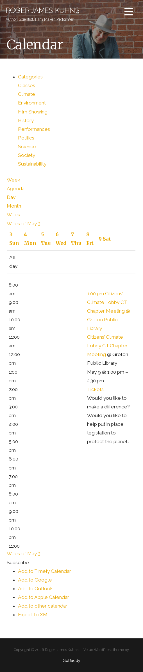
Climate (26, 94)
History (26, 120)
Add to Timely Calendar (44, 571)
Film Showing (32, 112)
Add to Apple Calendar (43, 597)
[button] (18, 562)
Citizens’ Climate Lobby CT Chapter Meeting (107, 345)
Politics (26, 138)
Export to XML (34, 614)
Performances (34, 129)
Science (27, 146)
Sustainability (32, 164)
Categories (30, 77)
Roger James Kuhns (42, 10)
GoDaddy (71, 660)
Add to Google (35, 580)
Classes (26, 85)
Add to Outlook (35, 588)
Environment (32, 103)
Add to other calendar (42, 606)
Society (26, 155)
